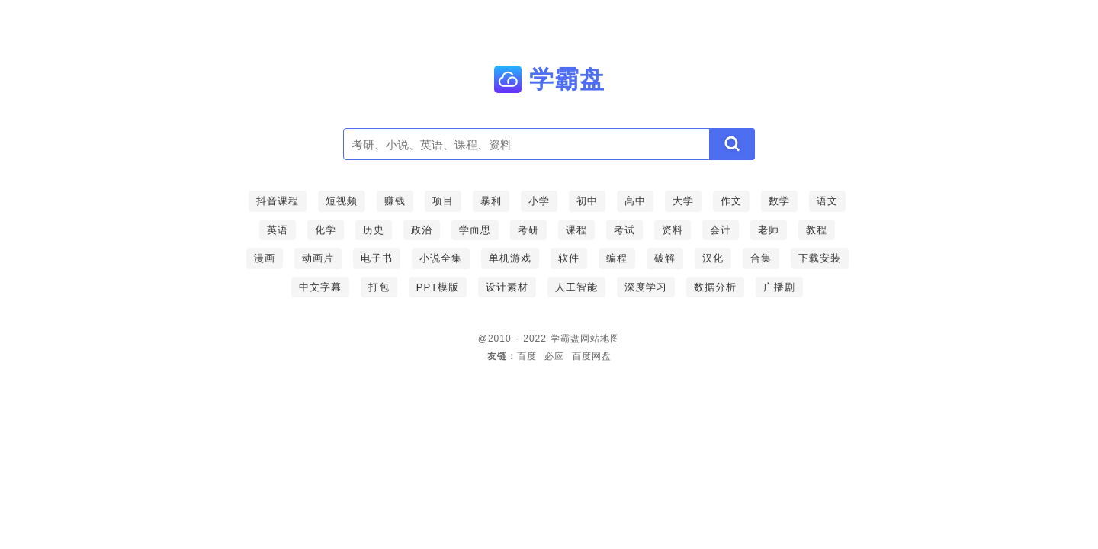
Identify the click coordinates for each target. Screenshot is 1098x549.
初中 (587, 201)
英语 (277, 230)
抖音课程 (277, 201)
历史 (373, 230)
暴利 (491, 201)
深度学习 (645, 287)
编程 (617, 258)
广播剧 (779, 287)
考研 (528, 230)
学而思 (475, 230)
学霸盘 (565, 338)
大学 (683, 201)
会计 (720, 230)
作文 (731, 201)
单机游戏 (510, 258)
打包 (379, 287)
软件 (569, 258)
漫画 (264, 258)
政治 (421, 230)
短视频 (342, 201)
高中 (635, 201)
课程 (576, 230)
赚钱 (395, 201)
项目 (443, 201)
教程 (816, 230)
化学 (325, 230)
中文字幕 (320, 287)
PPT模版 (437, 287)
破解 (665, 258)
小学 (539, 201)
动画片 (318, 258)
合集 (761, 258)
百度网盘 (592, 356)
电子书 (377, 258)
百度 (527, 356)
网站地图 (600, 338)
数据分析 (715, 287)
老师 (768, 230)
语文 (827, 201)
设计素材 (507, 287)
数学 (779, 201)
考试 (624, 230)
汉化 (713, 258)
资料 (672, 230)
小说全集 (440, 258)
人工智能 (576, 287)
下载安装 (819, 258)
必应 (554, 356)
